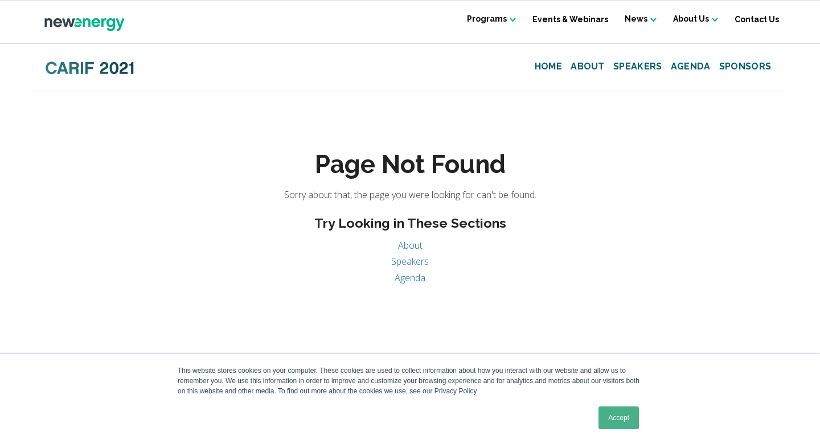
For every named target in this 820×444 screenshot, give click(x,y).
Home (548, 67)
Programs (485, 19)
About (588, 67)
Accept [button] (618, 418)
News (635, 19)
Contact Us (757, 19)
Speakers (637, 67)
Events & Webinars (568, 19)
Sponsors (745, 67)
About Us (690, 19)
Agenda (691, 67)
